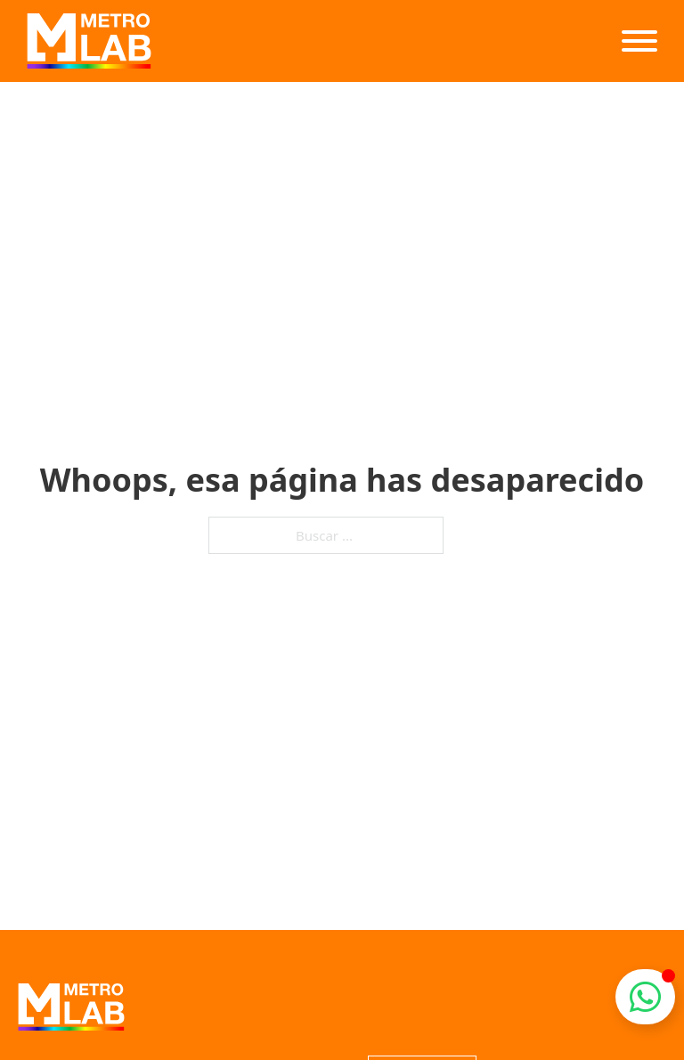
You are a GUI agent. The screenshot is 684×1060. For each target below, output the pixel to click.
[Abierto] (639, 41)
